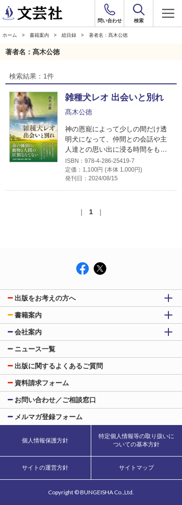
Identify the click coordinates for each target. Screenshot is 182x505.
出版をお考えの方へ (45, 298)
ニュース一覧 (35, 349)
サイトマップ (136, 467)
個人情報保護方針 (45, 440)
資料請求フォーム (42, 383)
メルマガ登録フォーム (49, 417)
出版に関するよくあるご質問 (59, 366)
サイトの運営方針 (45, 467)
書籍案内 (39, 35)
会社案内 (28, 332)
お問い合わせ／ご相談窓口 (55, 400)
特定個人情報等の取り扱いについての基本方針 (136, 440)
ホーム (9, 35)
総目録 (69, 35)
